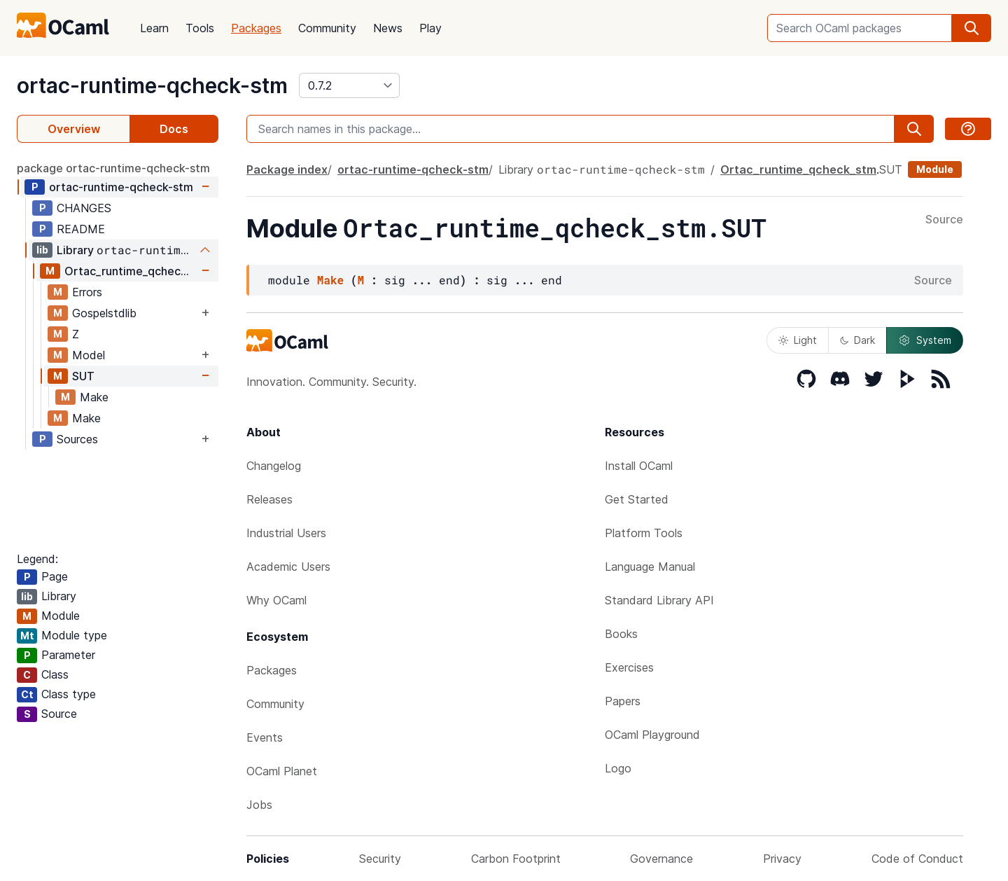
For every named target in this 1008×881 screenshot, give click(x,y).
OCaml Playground (652, 735)
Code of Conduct (917, 859)
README (81, 229)
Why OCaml (276, 600)
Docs (174, 129)
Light (797, 340)
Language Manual (650, 567)
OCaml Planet (281, 771)
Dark (857, 340)
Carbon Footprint (516, 859)
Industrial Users (286, 533)
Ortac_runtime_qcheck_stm (131, 271)
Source (944, 220)
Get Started (636, 499)
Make (94, 397)
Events (264, 737)
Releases (269, 499)
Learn (154, 28)
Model (88, 355)
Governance (661, 859)
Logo (618, 768)
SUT (83, 376)
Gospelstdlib (104, 313)
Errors (87, 292)
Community (327, 28)
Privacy (782, 859)
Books (621, 634)
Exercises (629, 667)
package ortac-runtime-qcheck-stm (113, 168)
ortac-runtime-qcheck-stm (152, 85)
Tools (200, 28)
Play (430, 28)
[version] (349, 85)
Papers (622, 701)
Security (380, 859)
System (924, 340)
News (387, 28)
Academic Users (288, 567)
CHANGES (84, 208)
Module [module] (934, 169)
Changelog (273, 466)
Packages (256, 28)
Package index (287, 169)
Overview (74, 129)
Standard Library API (659, 600)
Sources (77, 439)
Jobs (259, 805)
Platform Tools (643, 533)
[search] (971, 28)
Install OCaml (639, 466)
